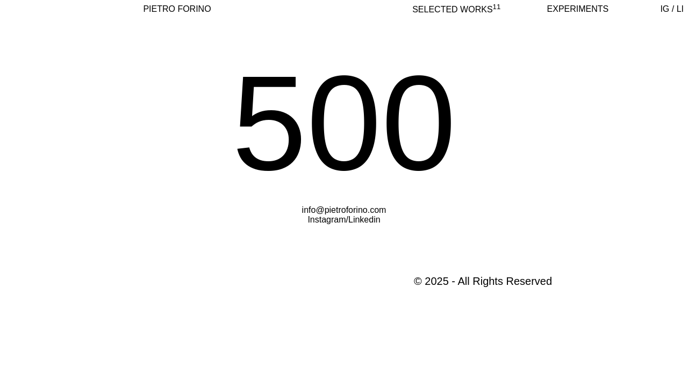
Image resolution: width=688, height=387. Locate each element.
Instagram (326, 219)
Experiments (578, 8)
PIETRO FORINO (177, 8)
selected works (456, 9)
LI (680, 8)
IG (664, 8)
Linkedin (364, 219)
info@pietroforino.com (344, 209)
